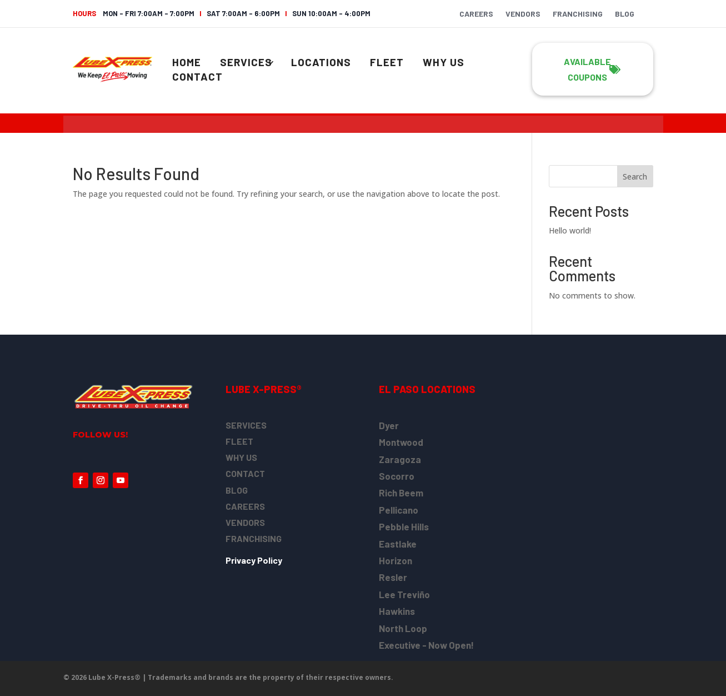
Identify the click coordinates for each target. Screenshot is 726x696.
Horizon (395, 560)
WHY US (241, 457)
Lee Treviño (404, 594)
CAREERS (245, 506)
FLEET (239, 441)
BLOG (237, 490)
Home (186, 62)
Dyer (389, 425)
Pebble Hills (404, 526)
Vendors (522, 14)
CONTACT (245, 473)
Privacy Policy (254, 560)
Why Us (443, 62)
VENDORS (245, 522)
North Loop (403, 628)
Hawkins (397, 611)
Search (635, 176)
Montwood (401, 442)
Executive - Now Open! (426, 644)
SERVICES (246, 425)
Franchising (578, 14)
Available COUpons (587, 69)
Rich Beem (401, 492)
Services (246, 62)
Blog (624, 14)
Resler (393, 577)
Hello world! (570, 230)
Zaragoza (400, 459)
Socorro (396, 475)
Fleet (387, 62)
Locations (321, 62)
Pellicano (398, 509)
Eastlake (398, 543)
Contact (197, 76)
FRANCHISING (254, 538)
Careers (476, 14)
